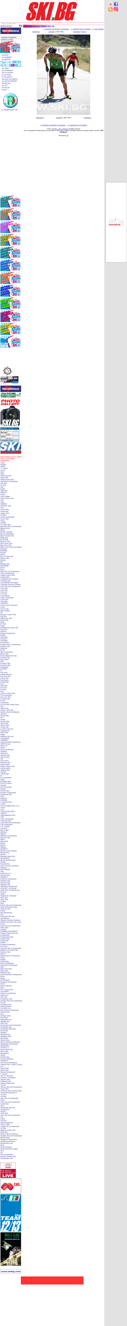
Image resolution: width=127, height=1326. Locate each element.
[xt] (67, 135)
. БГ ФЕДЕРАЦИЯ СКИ (9, 110)
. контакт (4, 90)
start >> (84, 32)
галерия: (52, 32)
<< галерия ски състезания (81, 29)
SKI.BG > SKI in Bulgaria (60, 129)
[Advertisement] (116, 56)
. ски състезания (7, 73)
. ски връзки (5, 88)
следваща (76, 32)
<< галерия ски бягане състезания (56, 29)
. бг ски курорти (6, 77)
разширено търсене (7, 39)
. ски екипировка (7, 70)
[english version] (6, 26)
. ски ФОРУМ (5, 59)
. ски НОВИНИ (6, 57)
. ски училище (6, 75)
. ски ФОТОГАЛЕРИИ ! (9, 81)
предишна (36, 32)
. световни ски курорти (9, 79)
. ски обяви (5, 68)
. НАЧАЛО (4, 55)
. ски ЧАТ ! (4, 85)
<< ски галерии (97, 29)
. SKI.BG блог (6, 83)
